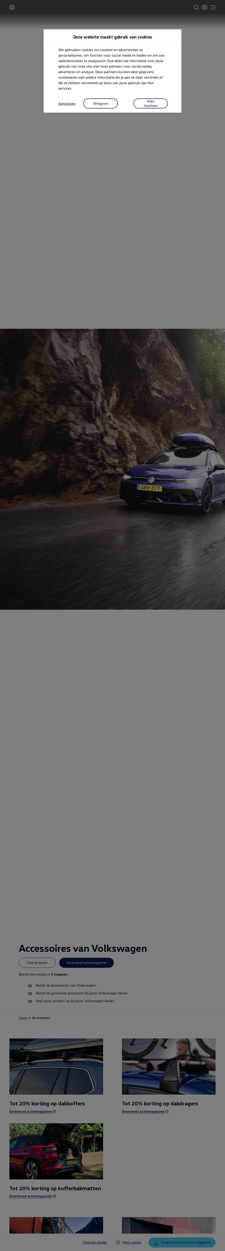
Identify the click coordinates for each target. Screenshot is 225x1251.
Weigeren (100, 103)
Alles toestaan (151, 103)
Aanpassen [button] (67, 103)
